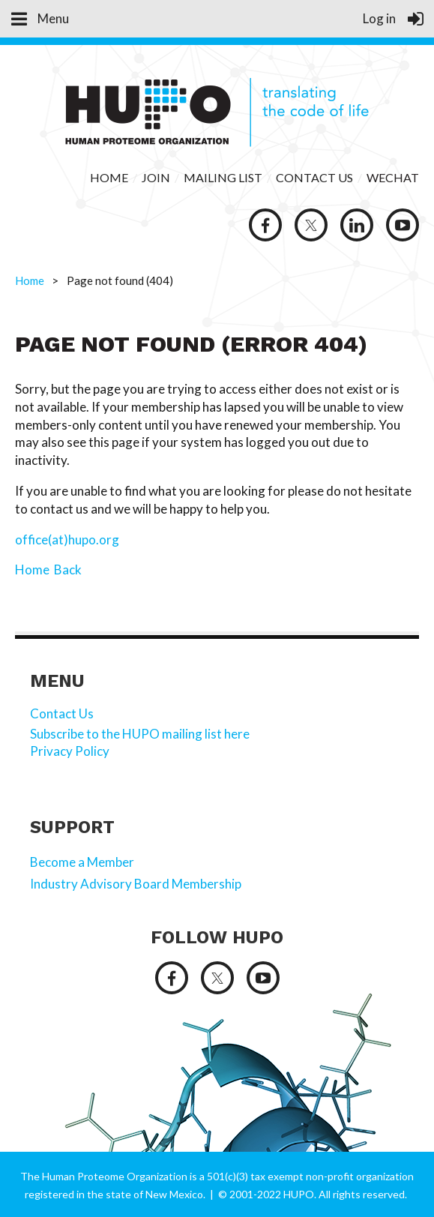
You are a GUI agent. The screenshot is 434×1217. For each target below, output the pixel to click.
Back (68, 569)
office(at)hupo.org (67, 539)
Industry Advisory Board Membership (135, 884)
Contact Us (62, 713)
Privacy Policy (71, 751)
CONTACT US (314, 177)
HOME (109, 177)
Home (29, 280)
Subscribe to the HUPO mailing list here (140, 734)
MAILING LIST (223, 177)
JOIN (157, 177)
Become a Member (82, 862)
